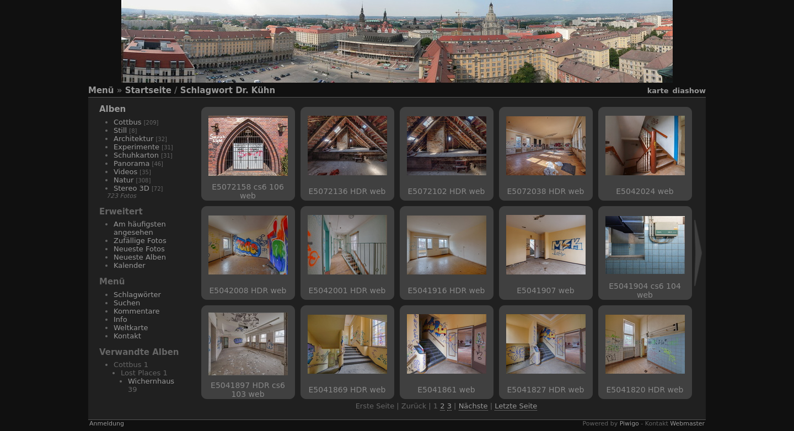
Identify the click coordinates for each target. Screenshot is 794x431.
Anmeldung (106, 423)
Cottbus (128, 122)
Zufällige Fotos (140, 240)
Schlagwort (206, 90)
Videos (125, 172)
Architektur (133, 138)
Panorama (131, 163)
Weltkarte (131, 328)
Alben (112, 109)
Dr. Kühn (255, 90)
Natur (123, 180)
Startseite (148, 90)
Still (120, 130)
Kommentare (137, 311)
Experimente (136, 147)
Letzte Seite (516, 406)
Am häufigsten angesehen (140, 228)
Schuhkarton (136, 155)
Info (120, 319)
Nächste (473, 406)
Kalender (130, 265)
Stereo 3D (131, 188)
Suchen (127, 303)
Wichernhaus (151, 381)
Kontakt (127, 336)
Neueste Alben (140, 257)
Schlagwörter (137, 294)
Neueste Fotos (139, 249)
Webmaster (687, 423)
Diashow (689, 91)
